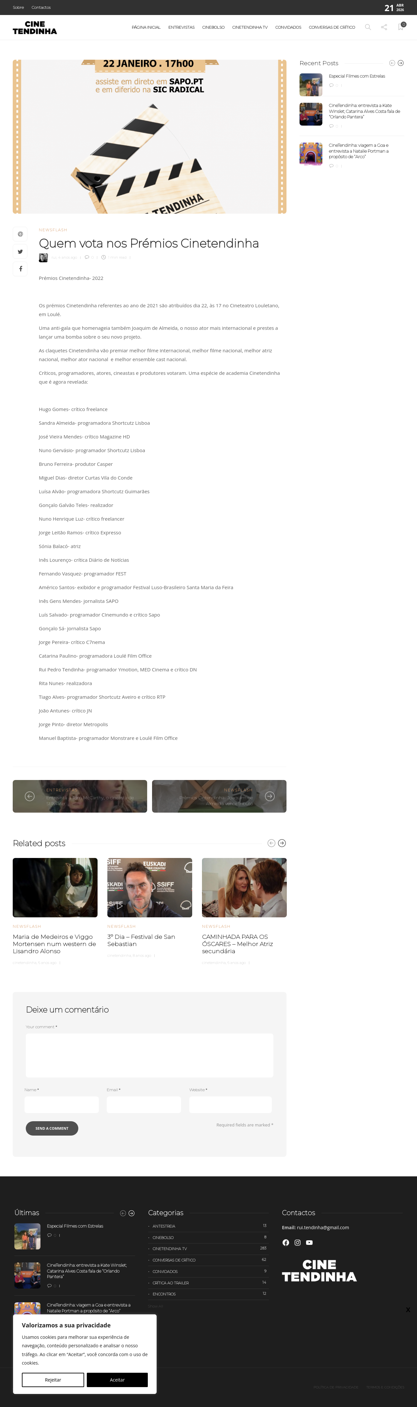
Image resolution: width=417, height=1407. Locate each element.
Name (31, 1089)
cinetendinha (25, 962)
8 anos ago (142, 955)
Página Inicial (146, 27)
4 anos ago (67, 257)
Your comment (41, 1026)
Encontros (211, 1293)
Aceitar (117, 1380)
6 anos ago (47, 962)
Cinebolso (213, 27)
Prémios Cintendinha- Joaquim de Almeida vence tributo (216, 801)
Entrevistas (181, 27)
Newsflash (53, 230)
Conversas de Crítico (332, 27)
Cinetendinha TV (250, 27)
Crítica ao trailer (211, 1282)
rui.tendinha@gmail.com (323, 1227)
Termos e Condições (385, 1387)
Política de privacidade (336, 1387)
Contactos (41, 7)
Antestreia (211, 1226)
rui (54, 257)
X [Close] (408, 137)
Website (198, 1089)
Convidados (288, 27)
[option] (55, 910)
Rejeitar (53, 1380)
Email (113, 1089)
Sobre (18, 7)
